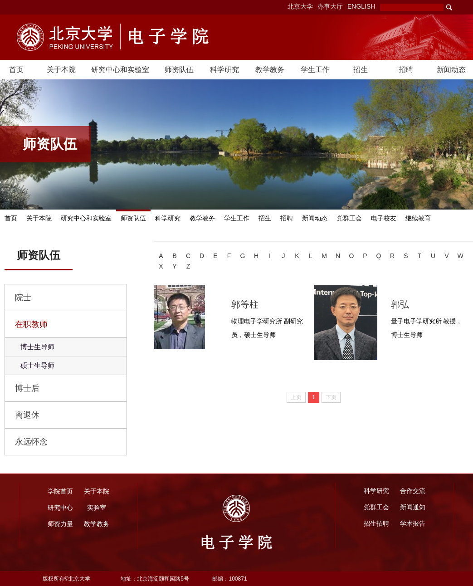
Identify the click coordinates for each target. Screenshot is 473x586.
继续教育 (418, 218)
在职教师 (31, 324)
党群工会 (349, 218)
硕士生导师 (37, 365)
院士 (23, 297)
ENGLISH (361, 6)
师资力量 (60, 523)
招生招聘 (376, 523)
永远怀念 (31, 441)
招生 (360, 69)
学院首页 (60, 491)
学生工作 (315, 69)
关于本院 (61, 69)
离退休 (27, 415)
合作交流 (412, 490)
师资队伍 (179, 69)
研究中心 (60, 507)
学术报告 (412, 523)
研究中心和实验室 (120, 69)
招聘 (406, 69)
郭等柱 (244, 304)
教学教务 (269, 69)
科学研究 (224, 69)
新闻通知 (412, 507)
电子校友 (383, 218)
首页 (16, 69)
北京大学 (300, 6)
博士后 (27, 388)
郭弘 (400, 304)
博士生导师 (37, 347)
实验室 (96, 507)
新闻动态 (451, 69)
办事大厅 (330, 6)
